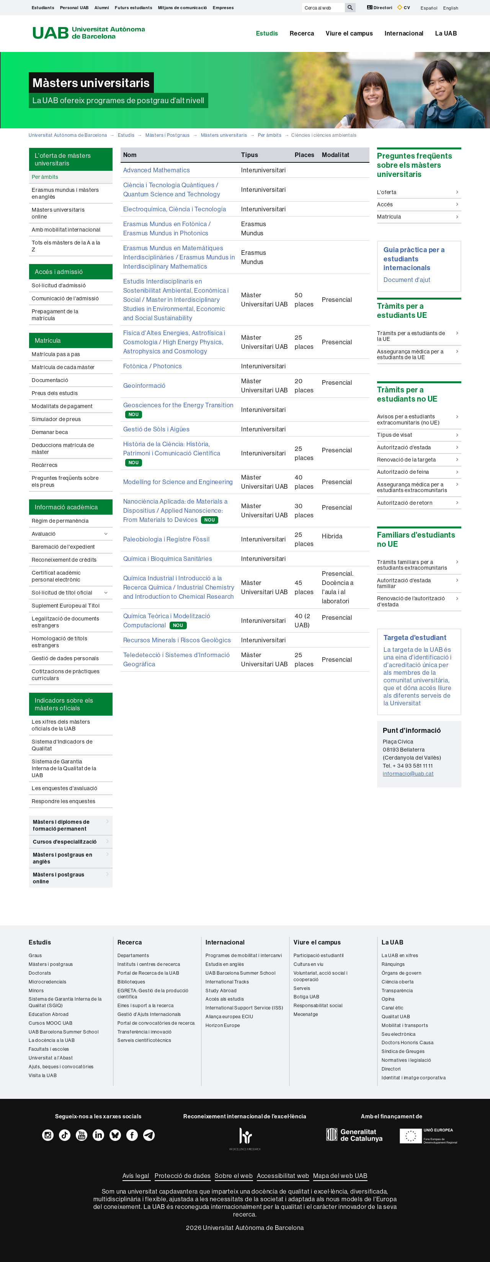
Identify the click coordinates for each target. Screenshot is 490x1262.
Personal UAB (74, 7)
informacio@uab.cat (408, 773)
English (451, 7)
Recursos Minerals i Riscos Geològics (177, 640)
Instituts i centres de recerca (149, 964)
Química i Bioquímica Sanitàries (167, 558)
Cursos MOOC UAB (51, 1023)
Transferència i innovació (145, 1032)
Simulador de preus (56, 419)
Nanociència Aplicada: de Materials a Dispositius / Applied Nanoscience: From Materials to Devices (175, 510)
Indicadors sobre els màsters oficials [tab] (64, 704)
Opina (388, 999)
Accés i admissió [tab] (59, 271)
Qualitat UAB (396, 1016)
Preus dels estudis (55, 393)
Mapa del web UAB (340, 1175)
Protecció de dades (183, 1175)
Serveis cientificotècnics (145, 1040)
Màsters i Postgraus (167, 135)
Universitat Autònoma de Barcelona (68, 135)
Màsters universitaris (224, 135)
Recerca (302, 33)
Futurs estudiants (133, 7)
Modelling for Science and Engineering (178, 482)
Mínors (36, 990)
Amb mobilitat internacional (66, 229)
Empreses (223, 7)
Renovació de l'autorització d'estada (417, 601)
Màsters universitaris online (58, 213)
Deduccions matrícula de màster (63, 448)
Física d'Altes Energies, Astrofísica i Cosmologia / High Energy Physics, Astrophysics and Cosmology (174, 342)
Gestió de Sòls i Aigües (156, 429)
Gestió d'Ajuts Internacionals (149, 1014)
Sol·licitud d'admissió (59, 285)
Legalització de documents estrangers (66, 622)
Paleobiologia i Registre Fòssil (166, 539)
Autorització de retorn (417, 502)
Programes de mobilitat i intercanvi (244, 955)
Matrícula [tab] (48, 340)
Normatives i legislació (406, 1060)
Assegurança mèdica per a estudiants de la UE (417, 354)
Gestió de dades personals (65, 658)
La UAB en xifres (400, 955)
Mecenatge (306, 1014)
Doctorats (40, 973)
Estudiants (43, 7)
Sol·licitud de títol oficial (70, 592)
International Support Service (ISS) (245, 1008)
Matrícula (417, 216)
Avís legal (136, 1175)
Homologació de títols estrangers (60, 642)
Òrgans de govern (401, 973)
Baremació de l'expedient (63, 546)
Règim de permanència (60, 520)
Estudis (267, 33)
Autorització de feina (417, 471)
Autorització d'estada (417, 447)
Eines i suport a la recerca (146, 1005)
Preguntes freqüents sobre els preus (65, 481)
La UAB (446, 33)
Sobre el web (234, 1175)
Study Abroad (221, 990)
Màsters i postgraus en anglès (71, 857)
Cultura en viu (308, 964)
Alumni (102, 7)
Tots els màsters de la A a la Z (66, 246)
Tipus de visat (417, 434)
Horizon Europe (223, 1025)
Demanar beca (50, 432)
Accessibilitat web (283, 1175)
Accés (417, 204)
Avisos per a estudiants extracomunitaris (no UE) (417, 419)
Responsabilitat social (318, 1005)
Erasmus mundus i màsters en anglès (65, 193)
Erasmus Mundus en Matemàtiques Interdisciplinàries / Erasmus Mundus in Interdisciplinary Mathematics (179, 257)
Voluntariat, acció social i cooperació (321, 976)
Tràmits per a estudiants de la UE (417, 336)
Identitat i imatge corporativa (414, 1078)
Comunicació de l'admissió (65, 298)
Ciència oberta (398, 982)
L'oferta (417, 192)
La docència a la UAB (52, 1040)
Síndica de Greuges (403, 1051)
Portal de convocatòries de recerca (156, 1023)
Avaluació (70, 533)
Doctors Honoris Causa (408, 1042)
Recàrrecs (45, 465)
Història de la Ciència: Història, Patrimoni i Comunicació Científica (171, 453)
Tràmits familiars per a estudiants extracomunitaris (417, 565)
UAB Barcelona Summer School (64, 1032)
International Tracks (227, 982)
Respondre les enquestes (63, 801)
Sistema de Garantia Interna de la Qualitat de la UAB (64, 768)
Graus (35, 955)
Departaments (133, 955)
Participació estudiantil (319, 955)
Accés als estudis (225, 999)
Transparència (397, 990)
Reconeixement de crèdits (64, 559)
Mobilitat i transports (405, 1025)
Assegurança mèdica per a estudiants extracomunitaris (417, 487)
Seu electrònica (399, 1034)
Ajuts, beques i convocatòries (61, 1066)
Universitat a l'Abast (51, 1058)
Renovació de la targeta (417, 459)
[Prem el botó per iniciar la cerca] (350, 7)
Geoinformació (144, 385)
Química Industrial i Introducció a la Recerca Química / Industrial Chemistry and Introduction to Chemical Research (179, 587)
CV (403, 7)
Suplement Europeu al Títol (66, 605)
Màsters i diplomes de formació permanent (71, 824)
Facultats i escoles (49, 1049)
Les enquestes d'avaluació (65, 788)
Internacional (404, 33)
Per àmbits (270, 135)
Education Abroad (49, 1014)
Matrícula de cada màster (63, 367)
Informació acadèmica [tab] (66, 507)
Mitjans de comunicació (182, 7)
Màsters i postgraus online (71, 876)
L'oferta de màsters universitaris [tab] (63, 159)
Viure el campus (349, 33)
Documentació (50, 380)
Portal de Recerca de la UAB (149, 973)
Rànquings (393, 964)
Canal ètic (392, 1008)
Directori (380, 7)
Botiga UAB (307, 997)
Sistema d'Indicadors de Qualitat (62, 745)
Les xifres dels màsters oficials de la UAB (61, 725)
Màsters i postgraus (51, 964)
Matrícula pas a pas (56, 354)
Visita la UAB (43, 1075)
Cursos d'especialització (71, 841)
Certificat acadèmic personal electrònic (56, 576)
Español (429, 7)
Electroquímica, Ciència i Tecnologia (174, 209)
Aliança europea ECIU (229, 1016)
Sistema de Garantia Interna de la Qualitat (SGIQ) (65, 1002)
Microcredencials (48, 982)
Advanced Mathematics (156, 170)
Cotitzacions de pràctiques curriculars (66, 675)
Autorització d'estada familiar (417, 583)
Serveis (302, 988)
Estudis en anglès (225, 964)
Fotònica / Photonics (152, 366)
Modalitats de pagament (62, 406)
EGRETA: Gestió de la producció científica (153, 994)
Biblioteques (131, 982)
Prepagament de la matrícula (55, 315)
